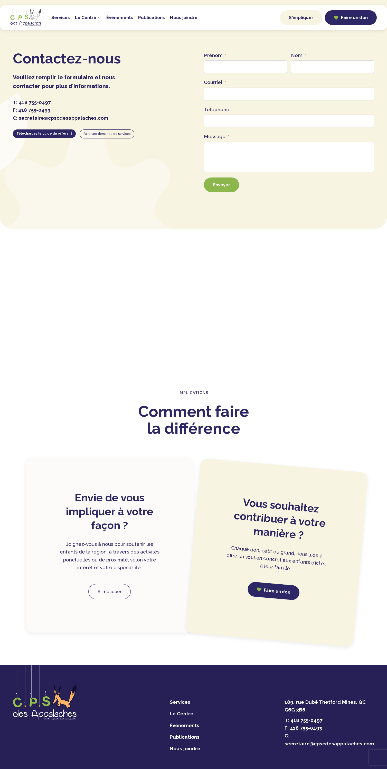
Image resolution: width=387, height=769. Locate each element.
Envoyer (221, 184)
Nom (297, 55)
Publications (151, 17)
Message (214, 136)
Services (60, 17)
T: (32, 102)
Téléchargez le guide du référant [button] (44, 133)
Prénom (213, 55)
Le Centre (88, 17)
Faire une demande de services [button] (106, 134)
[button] (351, 17)
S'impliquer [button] (301, 17)
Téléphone (216, 109)
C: (60, 118)
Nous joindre (183, 17)
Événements (119, 17)
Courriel (213, 82)
